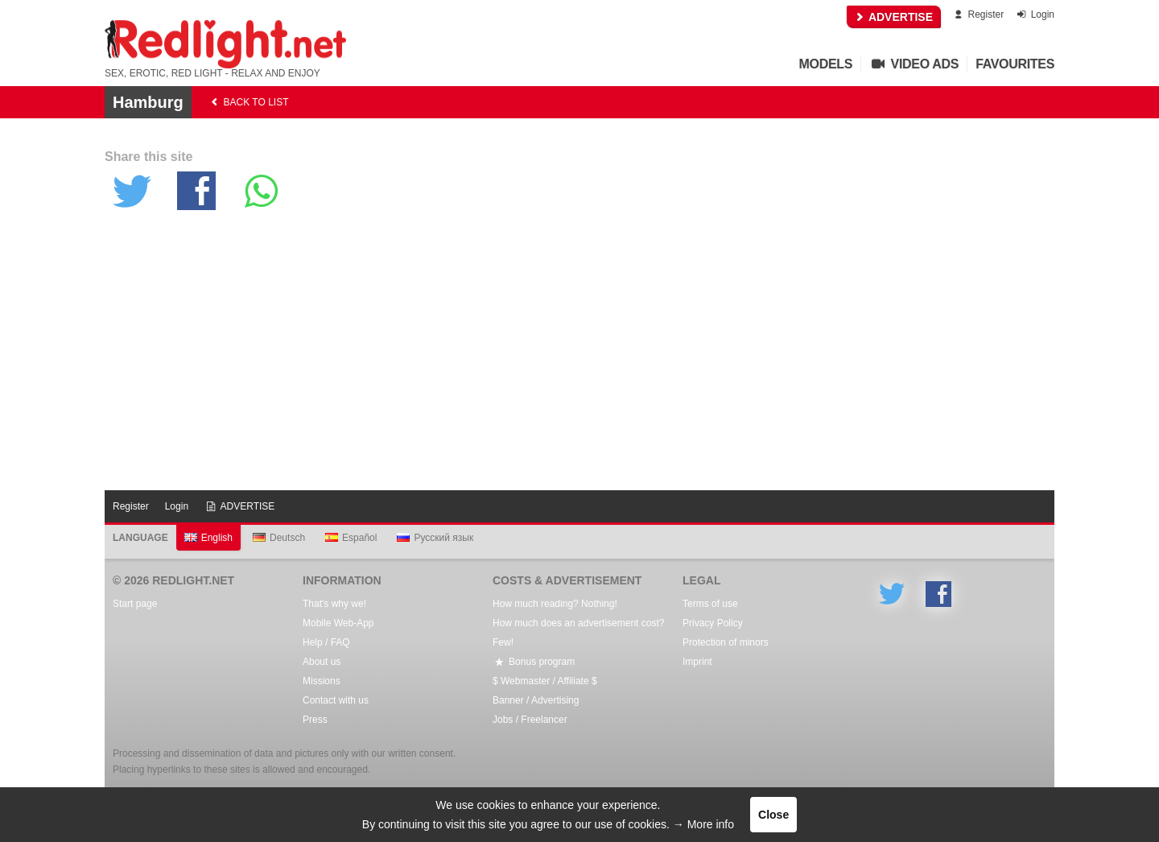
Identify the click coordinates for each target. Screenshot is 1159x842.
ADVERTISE (894, 16)
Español (351, 537)
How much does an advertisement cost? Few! (578, 632)
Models (826, 64)
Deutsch (279, 537)
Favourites (1014, 64)
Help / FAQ (326, 642)
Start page (135, 603)
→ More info (703, 824)
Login (1034, 14)
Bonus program (534, 661)
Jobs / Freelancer (530, 719)
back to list (248, 102)
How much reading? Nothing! (555, 603)
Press (315, 719)
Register (977, 14)
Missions (321, 681)
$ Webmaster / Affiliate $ (545, 681)
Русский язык (435, 537)
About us (321, 661)
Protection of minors (726, 642)
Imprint (697, 661)
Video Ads (914, 64)
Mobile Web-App (338, 623)
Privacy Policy (713, 623)
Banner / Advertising (536, 700)
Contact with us (336, 700)
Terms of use (710, 603)
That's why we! (334, 603)
